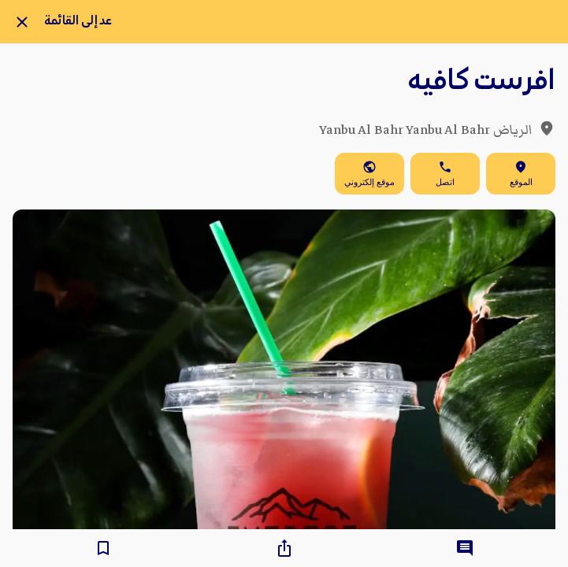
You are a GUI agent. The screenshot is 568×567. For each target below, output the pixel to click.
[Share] (284, 548)
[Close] (22, 22)
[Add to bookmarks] (103, 548)
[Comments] (465, 548)
